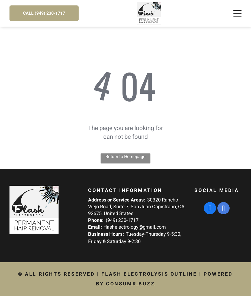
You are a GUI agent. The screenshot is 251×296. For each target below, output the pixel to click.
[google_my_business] (223, 209)
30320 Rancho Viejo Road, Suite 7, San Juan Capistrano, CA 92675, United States (136, 206)
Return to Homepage (125, 156)
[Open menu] (237, 13)
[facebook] (210, 209)
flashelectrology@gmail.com (135, 227)
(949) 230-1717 (122, 220)
